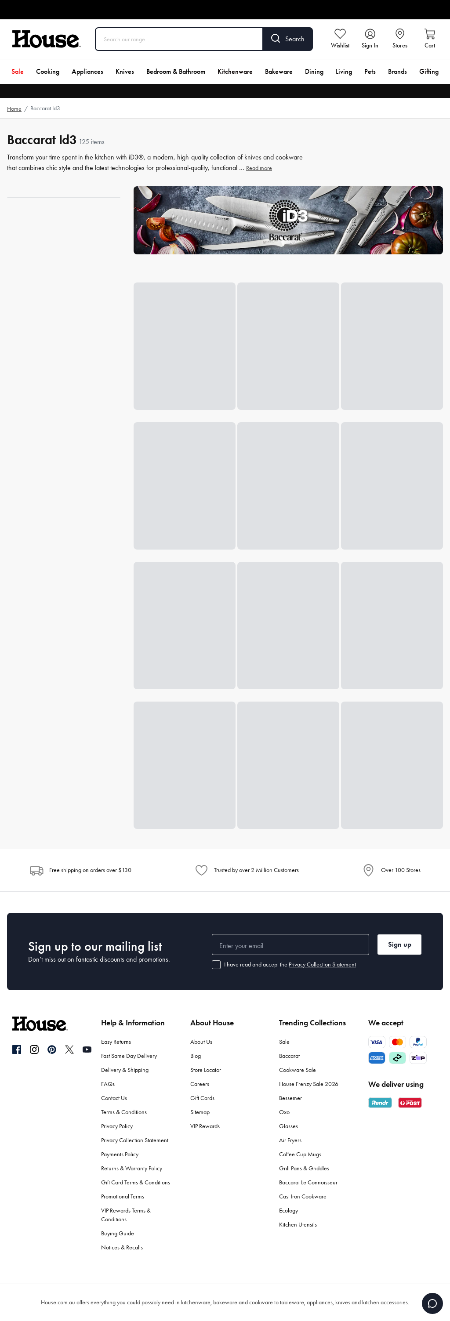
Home (14, 108)
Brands (397, 71)
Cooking (47, 71)
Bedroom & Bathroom (175, 71)
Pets (370, 71)
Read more (259, 168)
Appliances (87, 71)
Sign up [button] (399, 944)
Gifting (429, 71)
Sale (17, 71)
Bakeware (279, 71)
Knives (125, 71)
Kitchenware (235, 71)
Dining (314, 71)
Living (344, 71)
